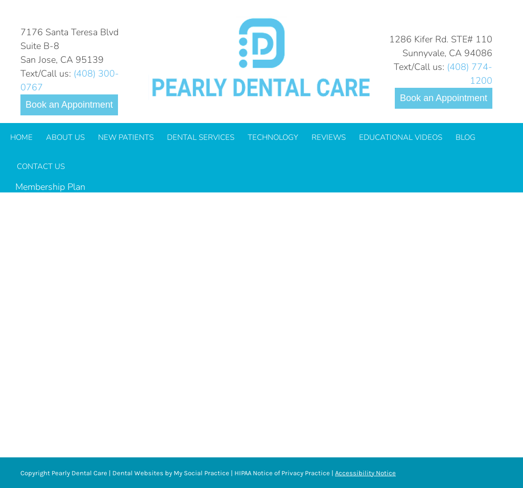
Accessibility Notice (365, 473)
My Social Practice (200, 473)
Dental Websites (137, 473)
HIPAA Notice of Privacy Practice (282, 473)
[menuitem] (21, 137)
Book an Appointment (69, 105)
